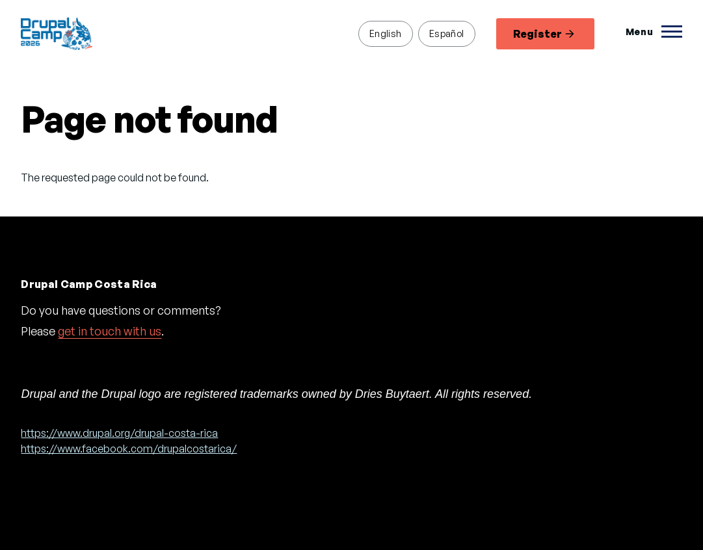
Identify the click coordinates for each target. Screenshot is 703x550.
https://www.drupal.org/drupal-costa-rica (119, 432)
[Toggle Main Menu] (654, 31)
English (385, 33)
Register (543, 33)
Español (446, 33)
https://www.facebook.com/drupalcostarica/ (129, 448)
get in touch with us (109, 331)
